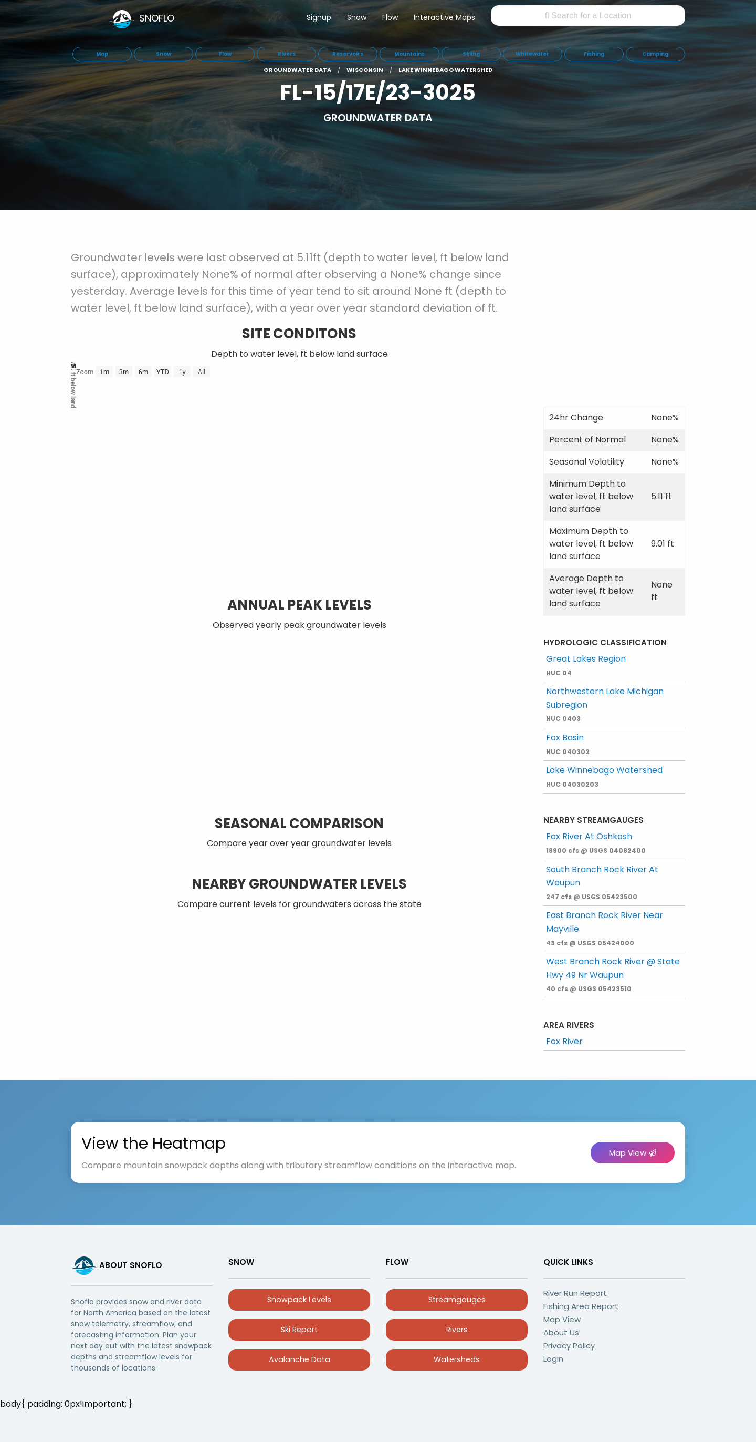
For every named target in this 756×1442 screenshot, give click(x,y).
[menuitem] (319, 19)
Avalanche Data (299, 1359)
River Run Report (575, 1293)
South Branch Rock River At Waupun (602, 882)
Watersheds (457, 1359)
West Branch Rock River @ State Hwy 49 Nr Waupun (613, 974)
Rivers (457, 1329)
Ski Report (299, 1329)
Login (553, 1359)
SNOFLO (156, 18)
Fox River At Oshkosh (596, 842)
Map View (632, 1152)
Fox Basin (568, 744)
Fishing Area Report (580, 1306)
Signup (319, 17)
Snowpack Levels (299, 1299)
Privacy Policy (569, 1346)
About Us (561, 1332)
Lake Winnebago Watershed (604, 776)
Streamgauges (457, 1299)
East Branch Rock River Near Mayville (604, 928)
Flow (390, 17)
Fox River (564, 1041)
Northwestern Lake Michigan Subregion (605, 704)
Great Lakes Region (586, 665)
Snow (356, 17)
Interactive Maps (444, 17)
